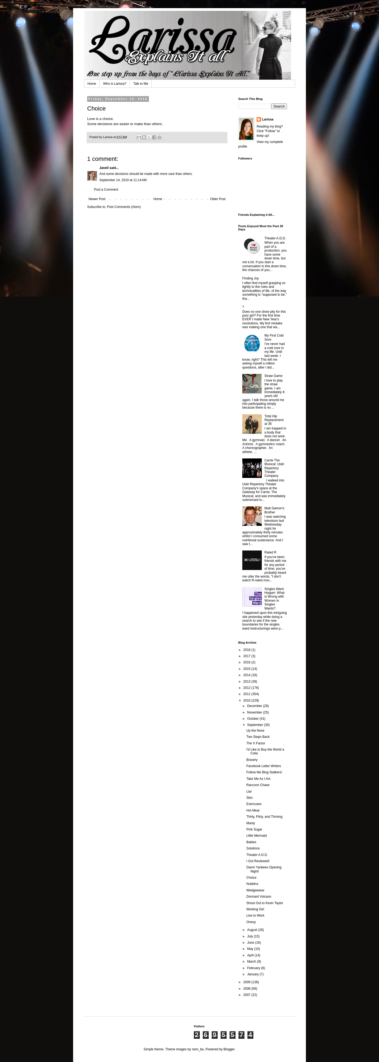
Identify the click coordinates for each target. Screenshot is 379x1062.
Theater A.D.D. (275, 238)
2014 (247, 675)
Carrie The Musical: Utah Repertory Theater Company (274, 468)
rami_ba (198, 1049)
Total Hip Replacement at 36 (274, 420)
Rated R (270, 552)
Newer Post (97, 199)
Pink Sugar (254, 829)
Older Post (218, 199)
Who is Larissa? (114, 84)
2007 (247, 995)
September (255, 725)
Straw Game (273, 376)
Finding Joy (250, 278)
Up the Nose (255, 730)
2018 (247, 650)
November (255, 712)
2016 (247, 662)
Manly (250, 823)
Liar (249, 791)
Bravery (251, 760)
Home (91, 84)
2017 (247, 656)
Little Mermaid (256, 836)
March (252, 961)
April (250, 955)
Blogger (229, 1049)
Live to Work (255, 915)
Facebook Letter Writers (263, 766)
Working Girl (255, 909)
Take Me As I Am (258, 779)
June (251, 942)
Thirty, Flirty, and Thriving (264, 817)
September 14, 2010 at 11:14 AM (122, 180)
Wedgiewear (255, 890)
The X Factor (255, 743)
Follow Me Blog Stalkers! (264, 772)
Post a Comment (106, 189)
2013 (247, 681)
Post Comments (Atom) (124, 207)
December (255, 706)
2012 (247, 688)
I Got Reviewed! (257, 861)
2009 (247, 982)
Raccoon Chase (257, 785)
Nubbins (252, 884)
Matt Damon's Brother (274, 510)
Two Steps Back (258, 737)
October (253, 719)
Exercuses (254, 804)
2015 (247, 669)
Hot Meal (252, 810)
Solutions (253, 848)
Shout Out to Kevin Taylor (264, 903)
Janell (104, 168)
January (253, 974)
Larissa (267, 119)
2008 (247, 989)
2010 (247, 700)
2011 (247, 694)
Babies (251, 842)
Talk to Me (140, 84)
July (250, 936)
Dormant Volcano (258, 896)
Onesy (251, 922)
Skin (249, 798)
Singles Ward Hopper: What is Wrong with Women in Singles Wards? (274, 598)
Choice (251, 877)
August (252, 930)
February (254, 968)
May (250, 949)
